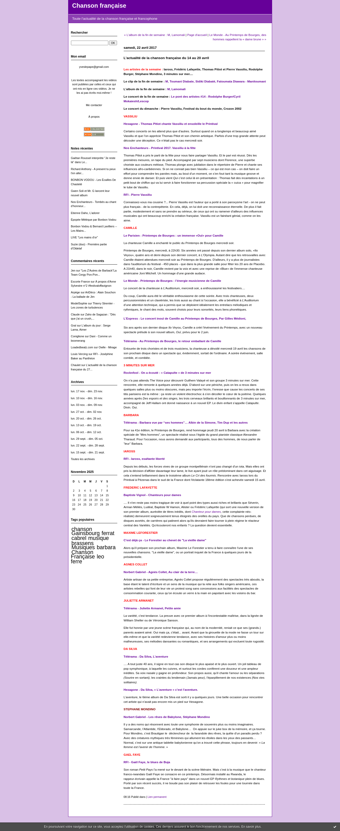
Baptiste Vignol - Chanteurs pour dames (152, 495)
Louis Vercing (79, 354)
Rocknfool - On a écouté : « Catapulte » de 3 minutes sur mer (167, 372)
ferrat (108, 533)
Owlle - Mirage (108, 347)
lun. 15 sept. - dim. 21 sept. (88, 452)
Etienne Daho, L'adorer (85, 212)
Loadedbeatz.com (82, 347)
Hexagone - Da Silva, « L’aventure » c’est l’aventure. (161, 689)
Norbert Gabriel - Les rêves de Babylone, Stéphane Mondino (167, 716)
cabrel (78, 538)
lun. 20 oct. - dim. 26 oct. (86, 418)
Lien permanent (157, 796)
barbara (106, 547)
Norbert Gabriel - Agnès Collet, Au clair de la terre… (161, 572)
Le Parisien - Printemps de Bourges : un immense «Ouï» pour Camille (173, 235)
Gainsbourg (85, 533)
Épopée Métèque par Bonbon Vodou (93, 219)
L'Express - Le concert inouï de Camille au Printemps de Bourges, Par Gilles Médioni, (185, 318)
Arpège (75, 292)
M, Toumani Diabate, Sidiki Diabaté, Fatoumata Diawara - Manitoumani (215, 81)
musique (98, 538)
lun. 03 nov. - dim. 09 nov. (87, 404)
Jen (73, 270)
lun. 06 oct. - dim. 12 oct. (86, 432)
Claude (75, 314)
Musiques (83, 547)
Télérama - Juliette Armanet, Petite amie (152, 608)
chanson (81, 529)
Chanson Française (83, 554)
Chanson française (99, 5)
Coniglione (77, 336)
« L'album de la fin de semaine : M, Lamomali (154, 34)
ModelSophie (79, 303)
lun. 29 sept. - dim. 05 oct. (87, 438)
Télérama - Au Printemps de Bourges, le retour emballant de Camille (172, 341)
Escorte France (80, 281)
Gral (73, 325)
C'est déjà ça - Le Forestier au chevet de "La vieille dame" (165, 540)
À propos (94, 116)
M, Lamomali (176, 89)
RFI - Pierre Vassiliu (138, 194)
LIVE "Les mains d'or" (84, 237)
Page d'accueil (197, 34)
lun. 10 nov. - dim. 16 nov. (87, 398)
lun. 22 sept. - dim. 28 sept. (88, 445)
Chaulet (76, 365)
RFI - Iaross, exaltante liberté (144, 458)
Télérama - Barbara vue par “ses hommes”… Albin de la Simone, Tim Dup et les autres (186, 422)
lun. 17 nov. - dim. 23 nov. (87, 391)
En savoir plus (251, 826)
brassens (82, 543)
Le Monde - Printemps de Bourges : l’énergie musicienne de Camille (172, 280)
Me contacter (94, 105)
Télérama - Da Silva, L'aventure (146, 656)
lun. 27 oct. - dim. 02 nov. (86, 411)
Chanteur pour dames (206, 511)
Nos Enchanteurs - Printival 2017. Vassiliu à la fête (160, 148)
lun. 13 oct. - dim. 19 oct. (86, 425)
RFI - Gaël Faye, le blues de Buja (147, 762)
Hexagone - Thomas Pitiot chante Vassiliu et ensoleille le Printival (171, 123)
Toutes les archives (83, 459)
